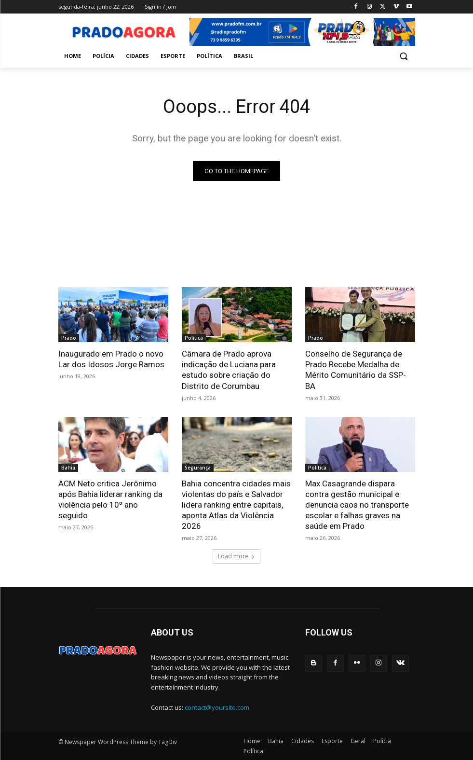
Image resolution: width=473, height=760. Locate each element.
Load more (236, 556)
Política (194, 337)
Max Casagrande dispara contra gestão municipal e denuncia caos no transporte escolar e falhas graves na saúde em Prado (357, 505)
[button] (403, 56)
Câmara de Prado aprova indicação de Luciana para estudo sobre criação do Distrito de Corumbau (229, 369)
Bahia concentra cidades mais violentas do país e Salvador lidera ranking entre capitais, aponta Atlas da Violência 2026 (236, 505)
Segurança (198, 467)
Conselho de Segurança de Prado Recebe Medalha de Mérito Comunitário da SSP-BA (355, 369)
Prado (68, 337)
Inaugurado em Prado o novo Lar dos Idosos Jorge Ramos (111, 359)
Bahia (68, 467)
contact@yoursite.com (217, 707)
